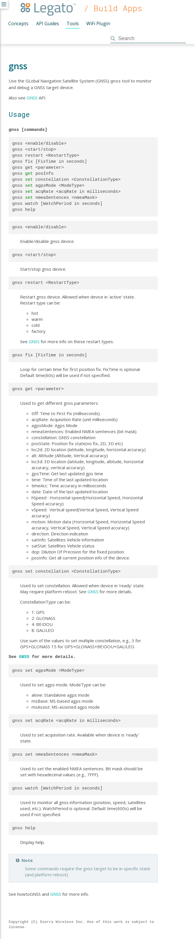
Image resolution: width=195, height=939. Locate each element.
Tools (73, 23)
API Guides (47, 23)
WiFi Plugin (98, 23)
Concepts (18, 23)
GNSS (32, 97)
